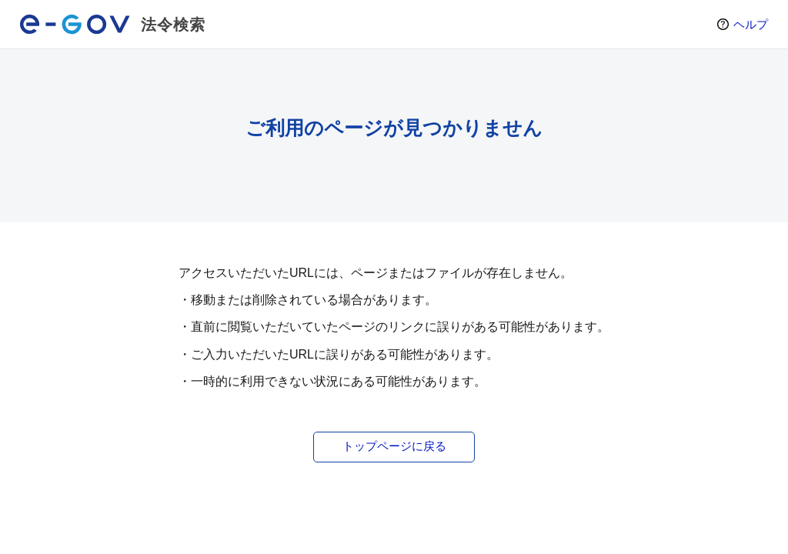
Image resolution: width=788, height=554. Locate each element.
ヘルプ (750, 24)
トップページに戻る (394, 445)
